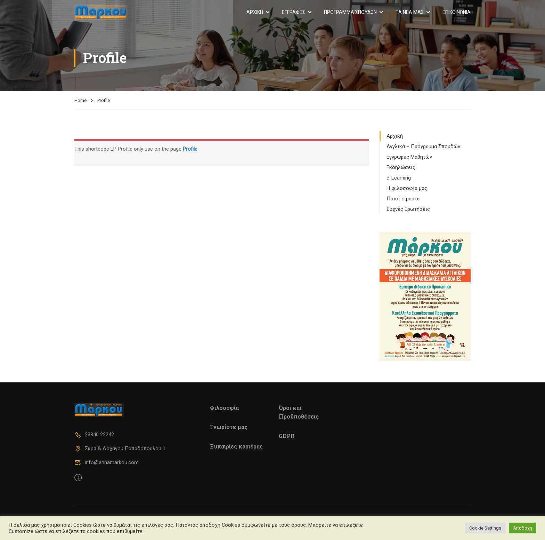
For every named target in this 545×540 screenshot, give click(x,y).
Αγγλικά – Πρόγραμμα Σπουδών (423, 146)
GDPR (286, 435)
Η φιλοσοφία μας (407, 188)
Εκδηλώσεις (401, 167)
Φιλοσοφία (224, 407)
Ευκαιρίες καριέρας (236, 446)
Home (80, 100)
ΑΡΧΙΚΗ (254, 12)
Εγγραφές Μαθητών (409, 157)
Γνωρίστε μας (228, 426)
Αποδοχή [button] (522, 528)
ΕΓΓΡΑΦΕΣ (293, 12)
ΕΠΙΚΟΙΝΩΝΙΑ (456, 12)
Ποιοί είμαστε (403, 199)
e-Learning (399, 178)
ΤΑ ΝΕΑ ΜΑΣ (410, 12)
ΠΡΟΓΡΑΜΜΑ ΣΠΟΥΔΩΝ (350, 12)
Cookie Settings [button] (485, 528)
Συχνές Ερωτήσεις (408, 209)
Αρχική (395, 136)
